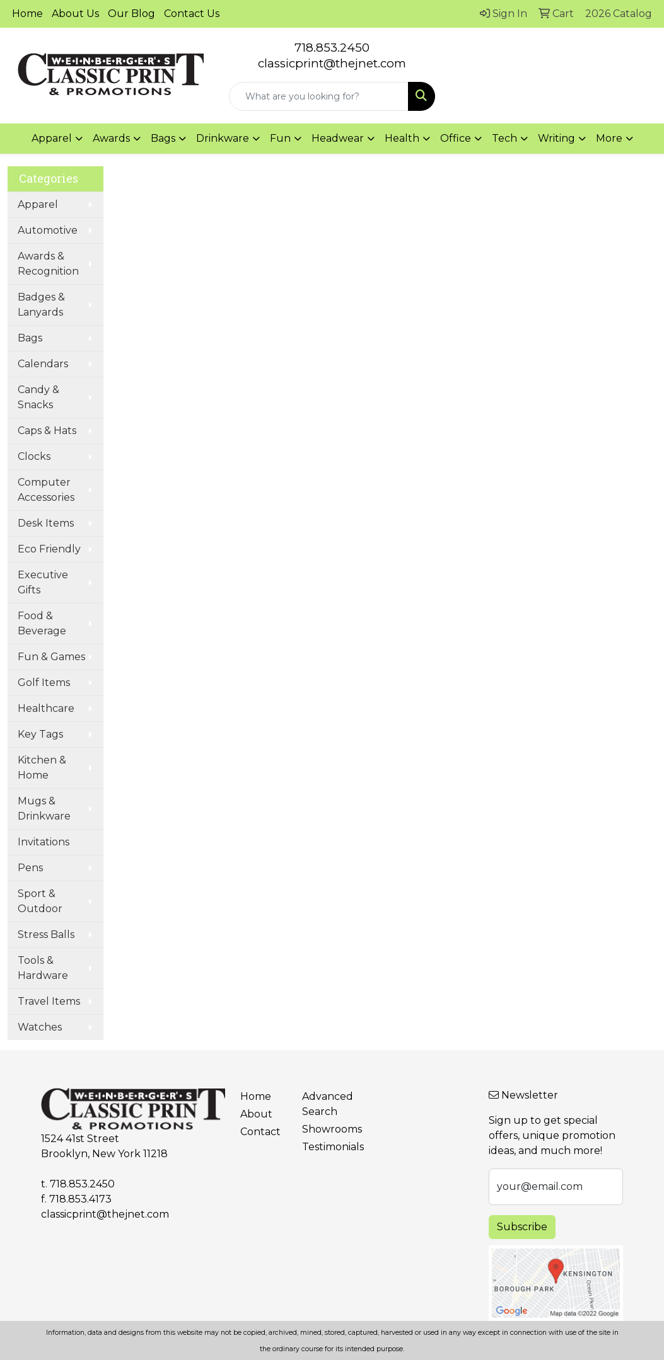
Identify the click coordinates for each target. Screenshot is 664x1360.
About (256, 1114)
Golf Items (44, 683)
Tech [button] (504, 138)
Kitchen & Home (42, 767)
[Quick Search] (319, 96)
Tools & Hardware (43, 967)
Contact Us (191, 14)
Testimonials (325, 1147)
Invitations (43, 842)
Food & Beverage (42, 623)
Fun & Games (51, 657)
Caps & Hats (47, 431)
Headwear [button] (338, 138)
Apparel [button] (52, 138)
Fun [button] (280, 138)
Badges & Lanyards (41, 304)
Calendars (43, 364)
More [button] (609, 138)
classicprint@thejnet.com (105, 1214)
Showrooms (325, 1129)
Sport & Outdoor (40, 901)
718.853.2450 (332, 47)
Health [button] (402, 138)
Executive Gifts (43, 582)
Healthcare (46, 708)
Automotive (48, 230)
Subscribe (522, 1227)
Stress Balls (46, 934)
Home (27, 14)
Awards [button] (111, 138)
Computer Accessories (46, 489)
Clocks (34, 456)
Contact (260, 1132)
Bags (30, 338)
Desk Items (46, 523)
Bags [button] (163, 138)
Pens (30, 868)
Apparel (38, 204)
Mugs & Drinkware (44, 808)
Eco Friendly (49, 549)
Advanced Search (325, 1103)
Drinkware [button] (222, 138)
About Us (75, 14)
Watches (40, 1027)
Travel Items (49, 1001)
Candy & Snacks (38, 397)
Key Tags (40, 734)
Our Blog (131, 14)
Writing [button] (556, 138)
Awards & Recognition (48, 263)
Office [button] (455, 138)
